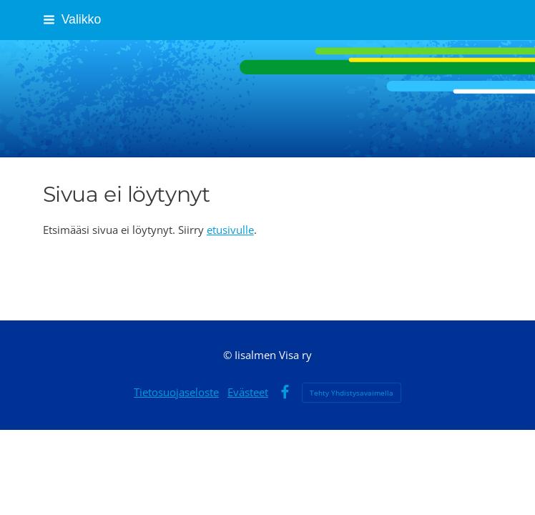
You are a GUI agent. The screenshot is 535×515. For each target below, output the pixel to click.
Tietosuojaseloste (176, 392)
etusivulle (230, 229)
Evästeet (247, 392)
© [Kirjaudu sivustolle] (229, 355)
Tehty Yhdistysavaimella (351, 393)
